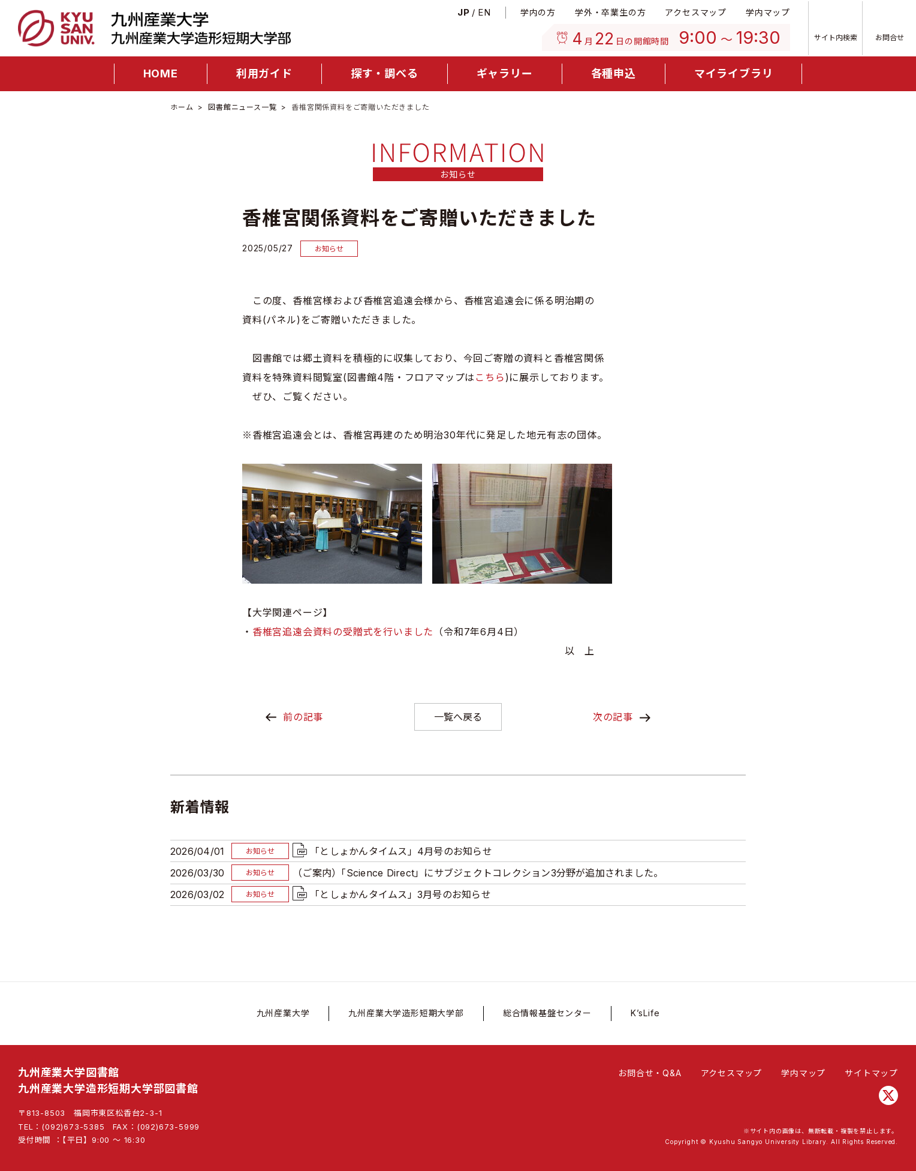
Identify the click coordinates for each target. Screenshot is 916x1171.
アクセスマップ (696, 12)
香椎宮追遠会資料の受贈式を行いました (342, 632)
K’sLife (645, 1013)
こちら (490, 377)
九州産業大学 (283, 1013)
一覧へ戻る (458, 717)
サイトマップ (871, 1073)
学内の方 (538, 12)
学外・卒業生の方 (610, 12)
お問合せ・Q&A (649, 1073)
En (484, 12)
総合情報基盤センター (547, 1013)
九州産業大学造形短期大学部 (405, 1013)
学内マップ (768, 12)
